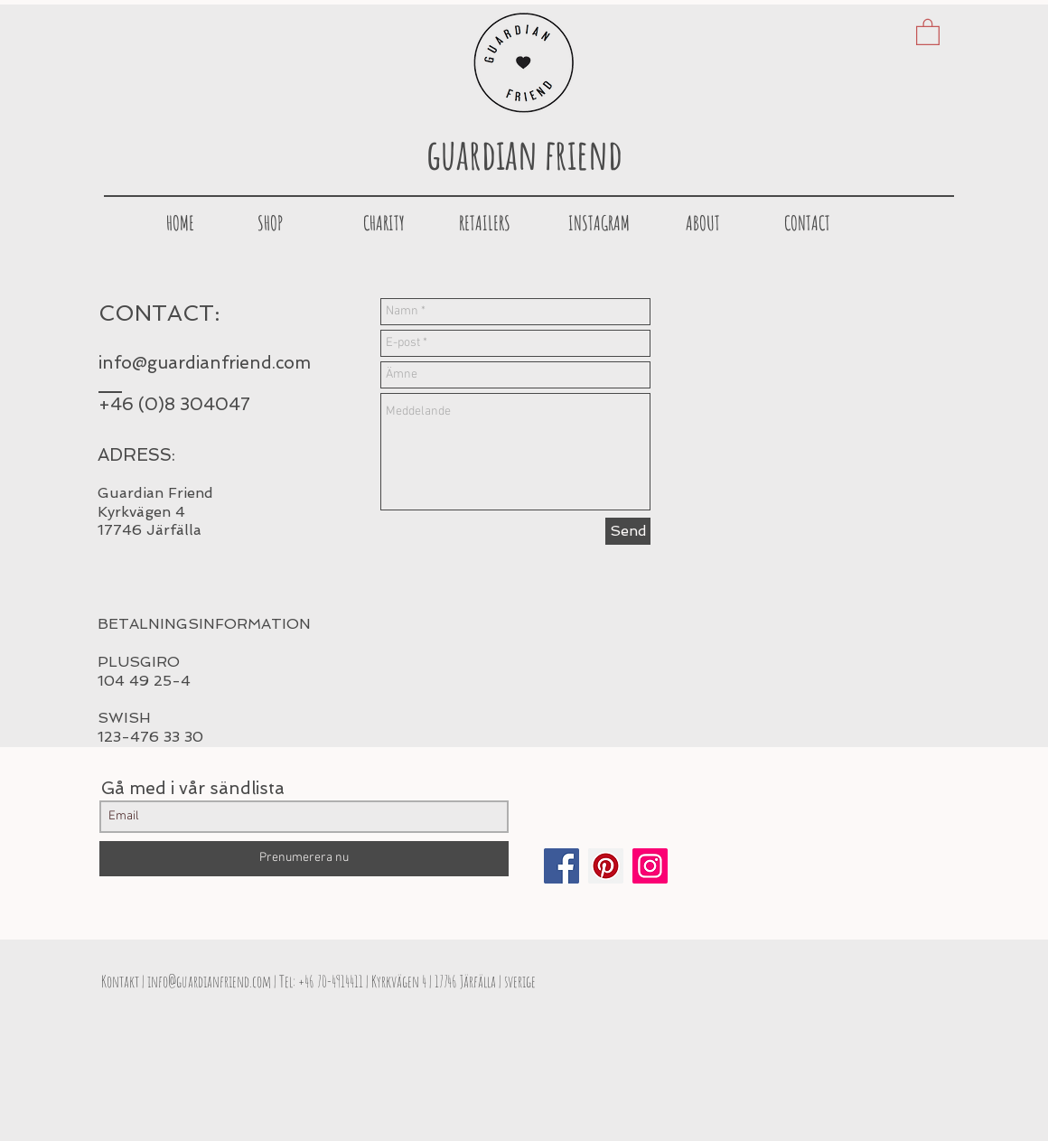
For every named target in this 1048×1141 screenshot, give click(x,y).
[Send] (627, 531)
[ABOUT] (703, 223)
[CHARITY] (384, 223)
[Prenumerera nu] (304, 858)
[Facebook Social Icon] (561, 866)
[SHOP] (270, 223)
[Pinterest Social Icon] (605, 866)
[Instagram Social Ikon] (650, 866)
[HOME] (180, 223)
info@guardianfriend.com (204, 362)
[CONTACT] (807, 223)
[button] (928, 31)
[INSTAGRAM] (599, 223)
